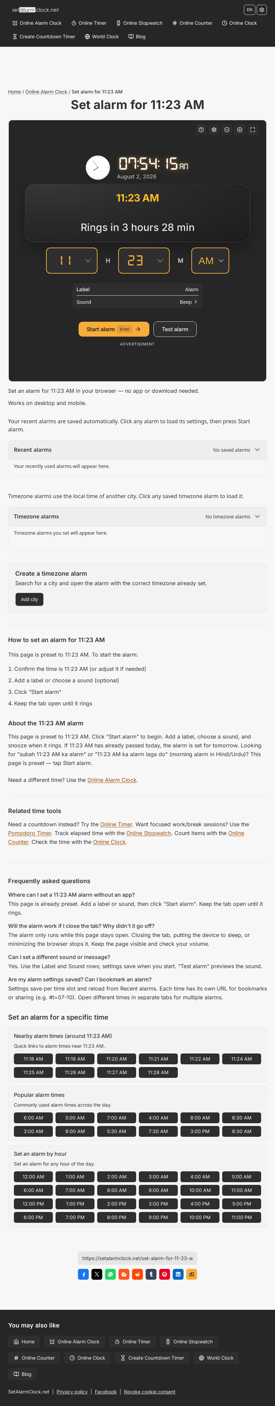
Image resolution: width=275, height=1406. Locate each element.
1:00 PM (75, 1204)
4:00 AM (158, 1118)
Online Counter (34, 1358)
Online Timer (116, 824)
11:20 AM (116, 1059)
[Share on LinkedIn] (178, 1274)
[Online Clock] (239, 23)
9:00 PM (158, 1217)
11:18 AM (33, 1059)
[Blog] (137, 36)
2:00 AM (117, 1176)
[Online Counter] (192, 23)
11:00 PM (242, 1217)
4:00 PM (200, 1204)
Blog (22, 1374)
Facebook (106, 1391)
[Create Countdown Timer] (43, 36)
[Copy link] (191, 1274)
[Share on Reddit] (137, 1274)
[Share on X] (96, 1274)
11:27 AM (117, 1072)
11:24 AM (241, 1059)
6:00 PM (33, 1217)
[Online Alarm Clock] (37, 23)
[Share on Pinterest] (164, 1274)
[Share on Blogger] (124, 1274)
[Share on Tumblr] (151, 1274)
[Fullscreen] (252, 129)
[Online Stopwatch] (139, 23)
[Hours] (63, 260)
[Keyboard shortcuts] (201, 129)
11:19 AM (75, 1059)
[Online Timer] (88, 23)
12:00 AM (33, 1176)
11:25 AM (33, 1072)
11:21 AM (158, 1059)
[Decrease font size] (226, 129)
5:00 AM (75, 1118)
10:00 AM (200, 1190)
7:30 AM (158, 1131)
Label (83, 289)
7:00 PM (75, 1217)
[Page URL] (137, 1258)
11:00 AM (241, 1190)
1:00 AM (75, 1176)
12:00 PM (33, 1204)
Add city (29, 599)
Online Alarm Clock (46, 91)
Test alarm (175, 329)
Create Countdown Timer (152, 1358)
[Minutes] (135, 260)
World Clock (216, 1358)
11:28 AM (158, 1072)
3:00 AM (33, 1131)
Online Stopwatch (148, 833)
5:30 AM (116, 1131)
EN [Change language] (249, 9)
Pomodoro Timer (29, 833)
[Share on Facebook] (83, 1274)
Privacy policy (72, 1391)
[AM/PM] (210, 261)
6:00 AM (33, 1118)
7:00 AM (116, 1118)
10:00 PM (200, 1217)
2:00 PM (116, 1204)
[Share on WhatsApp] (110, 1274)
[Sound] (137, 302)
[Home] (35, 10)
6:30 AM (242, 1118)
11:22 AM (200, 1059)
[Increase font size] (239, 129)
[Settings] (262, 10)
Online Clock (109, 841)
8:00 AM (200, 1118)
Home (14, 91)
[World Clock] (102, 36)
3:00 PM (200, 1131)
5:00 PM (241, 1204)
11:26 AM (75, 1072)
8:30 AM (242, 1131)
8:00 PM (116, 1217)
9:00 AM (75, 1131)
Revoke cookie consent (149, 1391)
